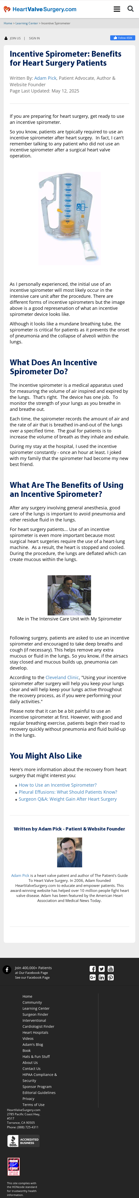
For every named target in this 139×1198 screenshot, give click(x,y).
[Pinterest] (111, 978)
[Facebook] (122, 37)
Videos (28, 1038)
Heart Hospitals (35, 1032)
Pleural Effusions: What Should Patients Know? (68, 792)
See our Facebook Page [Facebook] (32, 977)
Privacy (28, 1098)
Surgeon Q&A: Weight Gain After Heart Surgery (68, 799)
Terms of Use (34, 1104)
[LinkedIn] (102, 978)
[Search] (133, 9)
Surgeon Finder (35, 1014)
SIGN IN (34, 38)
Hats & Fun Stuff (36, 1056)
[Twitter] (102, 969)
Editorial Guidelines (39, 1092)
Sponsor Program (37, 1086)
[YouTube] (111, 969)
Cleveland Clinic (62, 677)
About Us (30, 1062)
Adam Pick (45, 78)
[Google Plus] (93, 978)
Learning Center (27, 23)
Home (8, 23)
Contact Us (32, 1068)
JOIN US (13, 38)
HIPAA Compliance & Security (40, 1077)
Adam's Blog (33, 1044)
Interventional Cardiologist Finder (38, 1023)
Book (27, 1050)
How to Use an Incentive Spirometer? (58, 785)
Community (32, 1002)
